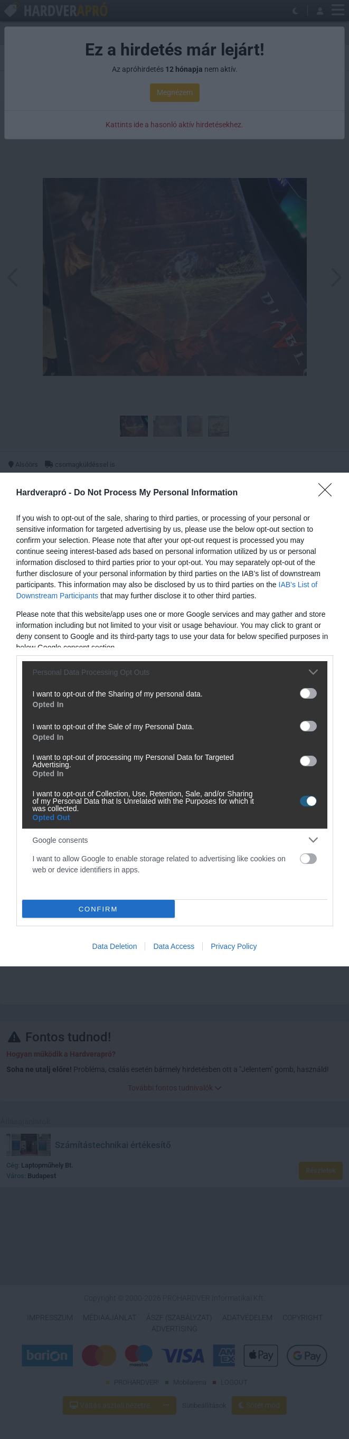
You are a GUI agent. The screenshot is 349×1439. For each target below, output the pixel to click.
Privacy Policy (234, 946)
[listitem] (175, 672)
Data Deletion (114, 946)
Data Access (173, 946)
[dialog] (174, 719)
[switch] (308, 693)
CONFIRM (98, 909)
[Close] (328, 493)
